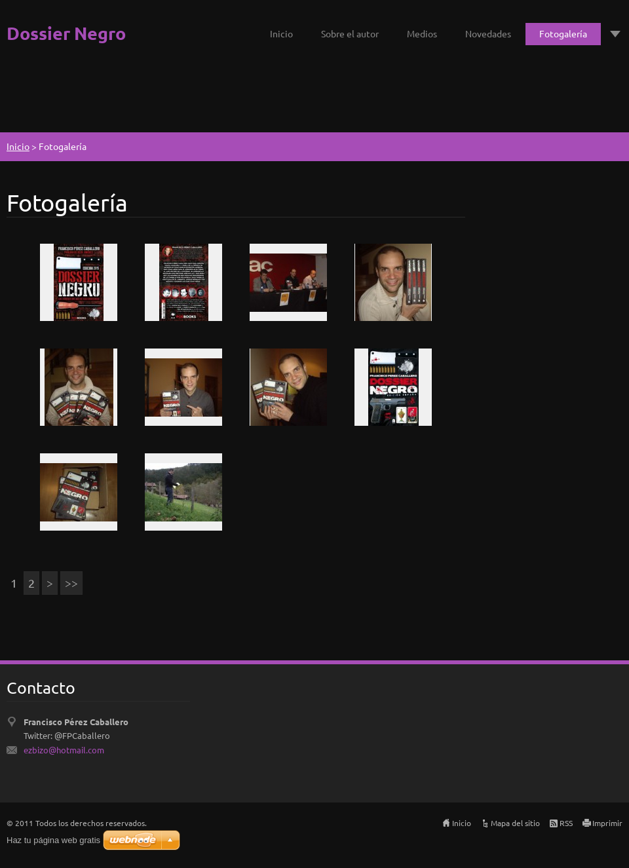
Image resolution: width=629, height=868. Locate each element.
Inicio (281, 33)
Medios (422, 33)
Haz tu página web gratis (53, 840)
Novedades (488, 33)
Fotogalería (563, 33)
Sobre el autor (350, 33)
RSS (566, 823)
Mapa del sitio (515, 823)
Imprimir (607, 823)
